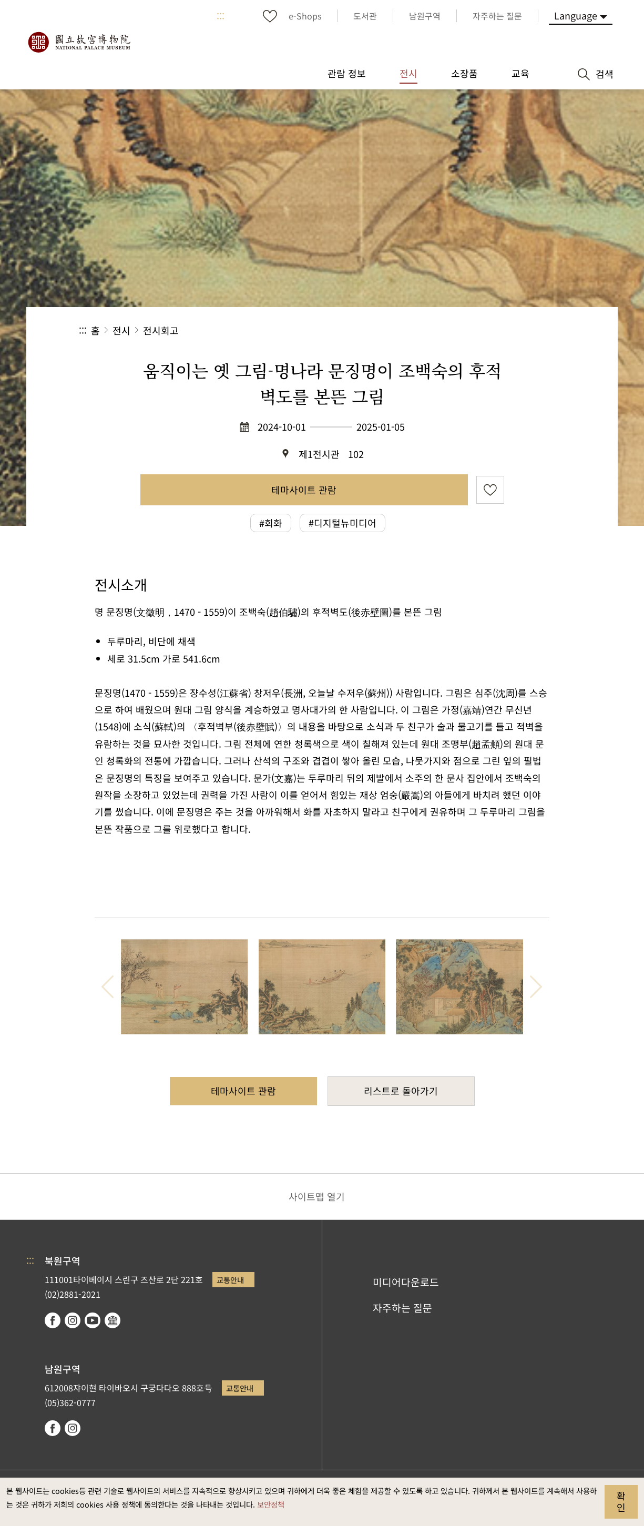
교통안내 (230, 1279)
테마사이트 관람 (303, 489)
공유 (450, 330)
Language (575, 15)
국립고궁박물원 (78, 42)
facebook (52, 1320)
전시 (121, 330)
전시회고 (161, 330)
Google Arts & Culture (112, 1320)
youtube (92, 1320)
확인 (621, 1501)
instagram (72, 1320)
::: (220, 16)
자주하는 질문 (402, 1307)
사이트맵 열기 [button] (317, 1196)
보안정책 (270, 1504)
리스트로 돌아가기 (401, 1090)
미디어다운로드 (406, 1282)
